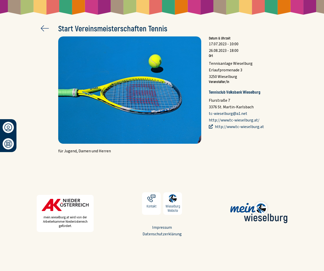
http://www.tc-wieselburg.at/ (234, 120)
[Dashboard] (8, 144)
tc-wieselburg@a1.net (228, 113)
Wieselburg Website (172, 203)
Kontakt (151, 203)
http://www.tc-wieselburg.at (239, 127)
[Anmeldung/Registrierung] (8, 127)
